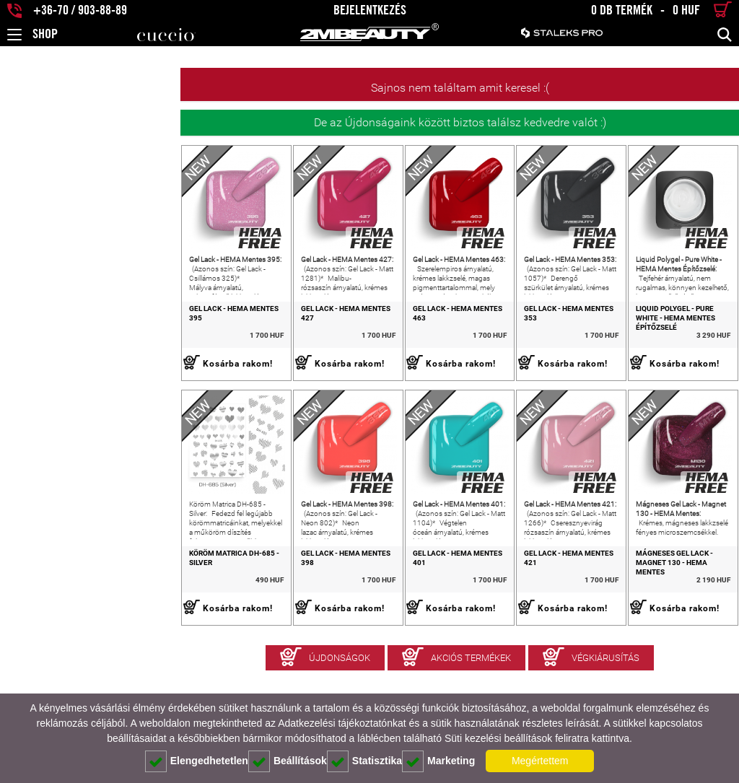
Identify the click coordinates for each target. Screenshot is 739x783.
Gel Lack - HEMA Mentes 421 (504, 625)
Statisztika (364, 761)
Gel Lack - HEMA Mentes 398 (209, 625)
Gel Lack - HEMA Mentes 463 (356, 344)
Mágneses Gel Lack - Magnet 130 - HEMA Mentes (663, 630)
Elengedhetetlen (196, 761)
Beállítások (287, 761)
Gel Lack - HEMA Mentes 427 (209, 344)
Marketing (438, 761)
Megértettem (540, 760)
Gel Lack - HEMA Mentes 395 (61, 344)
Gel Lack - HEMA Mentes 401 (356, 625)
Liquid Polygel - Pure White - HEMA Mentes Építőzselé (664, 349)
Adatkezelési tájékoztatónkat (342, 723)
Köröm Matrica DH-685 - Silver (66, 625)
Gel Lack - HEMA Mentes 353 (504, 344)
